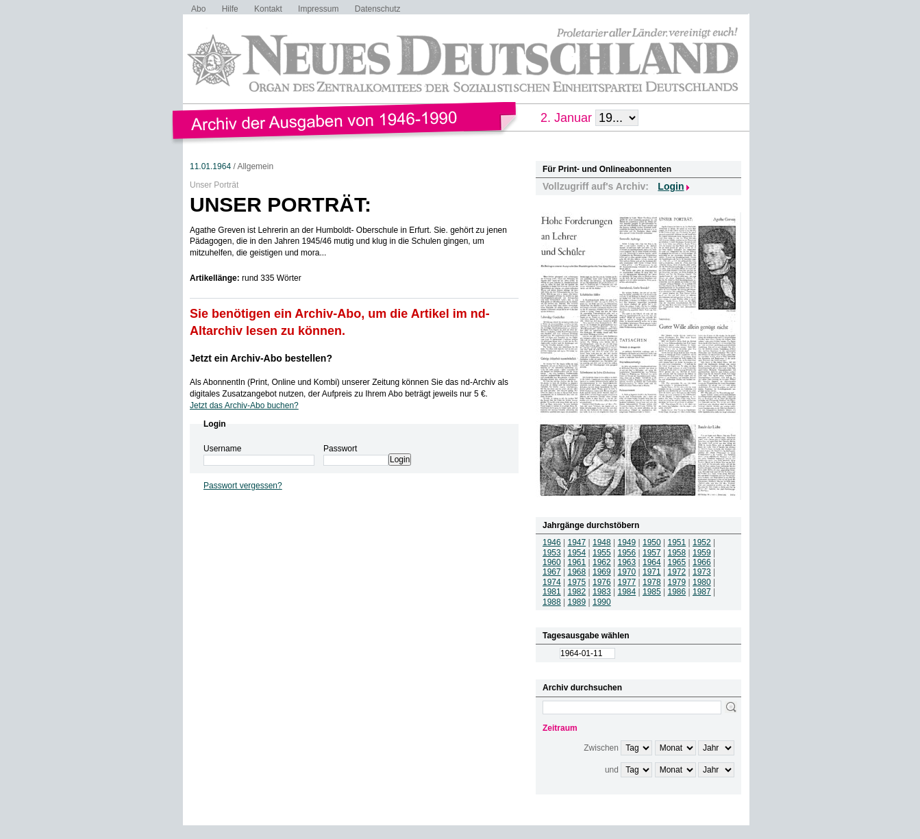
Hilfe (230, 9)
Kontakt (268, 9)
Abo (198, 9)
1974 (552, 582)
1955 (602, 553)
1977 (627, 582)
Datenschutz (378, 9)
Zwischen (601, 748)
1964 (652, 562)
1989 (577, 602)
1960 (552, 562)
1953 (552, 553)
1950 (652, 542)
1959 (702, 553)
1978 (652, 582)
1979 (677, 582)
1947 (577, 542)
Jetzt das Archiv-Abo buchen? (244, 405)
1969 (602, 572)
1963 (627, 562)
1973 (702, 572)
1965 (677, 562)
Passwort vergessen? (242, 485)
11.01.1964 (210, 166)
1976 (602, 582)
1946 (552, 542)
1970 (627, 572)
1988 (552, 602)
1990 (602, 602)
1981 (552, 592)
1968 (577, 572)
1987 (702, 592)
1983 (602, 592)
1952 (702, 542)
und (612, 770)
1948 (602, 542)
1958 (677, 553)
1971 (652, 572)
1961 (577, 562)
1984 (627, 592)
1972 (677, 572)
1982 (577, 592)
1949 (627, 542)
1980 (702, 582)
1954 (577, 553)
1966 (702, 562)
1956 (627, 553)
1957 (652, 553)
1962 (602, 562)
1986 (677, 592)
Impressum (318, 9)
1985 (652, 592)
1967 (552, 572)
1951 (677, 542)
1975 (577, 582)
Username (222, 448)
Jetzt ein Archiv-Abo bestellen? (261, 358)
